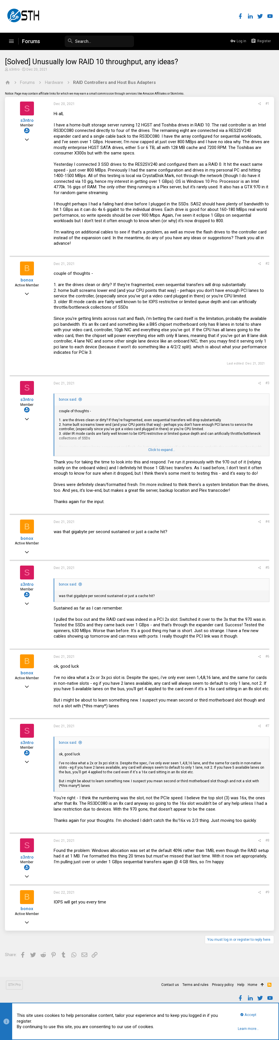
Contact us (170, 985)
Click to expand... (161, 450)
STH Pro (14, 985)
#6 (266, 656)
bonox (27, 280)
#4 (266, 522)
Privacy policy (223, 985)
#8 (266, 846)
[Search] (90, 41)
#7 (266, 732)
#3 (266, 383)
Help (240, 985)
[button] (11, 41)
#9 (266, 898)
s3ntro (15, 69)
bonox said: (69, 399)
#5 (266, 568)
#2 (266, 264)
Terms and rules (195, 985)
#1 (266, 104)
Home (252, 985)
